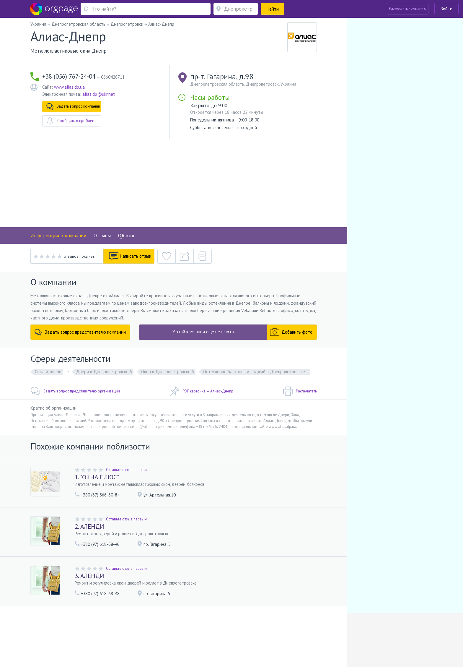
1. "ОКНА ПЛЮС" (97, 477)
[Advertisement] (173, 183)
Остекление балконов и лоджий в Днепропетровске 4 (256, 371)
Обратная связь (72, 629)
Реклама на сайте (124, 629)
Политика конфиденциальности (214, 629)
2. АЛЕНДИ (89, 526)
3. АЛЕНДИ (89, 576)
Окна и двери (48, 371)
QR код (126, 235)
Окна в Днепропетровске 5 (167, 371)
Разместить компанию (407, 8)
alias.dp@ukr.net (98, 94)
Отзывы (102, 235)
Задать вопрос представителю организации (75, 391)
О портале (98, 629)
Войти (446, 9)
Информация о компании (58, 235)
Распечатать (300, 391)
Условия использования (163, 629)
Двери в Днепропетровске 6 (104, 371)
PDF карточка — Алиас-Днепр (201, 391)
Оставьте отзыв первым (126, 469)
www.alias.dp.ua (69, 87)
